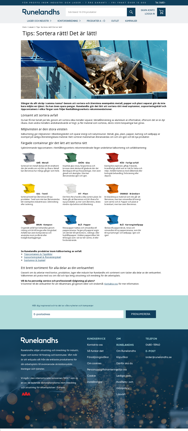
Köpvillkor (122, 357)
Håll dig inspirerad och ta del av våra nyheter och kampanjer (62, 305)
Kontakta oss (111, 283)
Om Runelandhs (126, 351)
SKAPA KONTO (148, 10)
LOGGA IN (150, 13)
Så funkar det (95, 351)
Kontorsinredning (68, 21)
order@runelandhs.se (159, 357)
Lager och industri (38, 21)
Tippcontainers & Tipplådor (38, 254)
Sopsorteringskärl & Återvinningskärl (42, 257)
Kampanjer (131, 21)
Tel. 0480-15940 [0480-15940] (160, 3)
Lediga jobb (123, 375)
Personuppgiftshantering (102, 369)
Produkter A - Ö (96, 21)
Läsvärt (120, 394)
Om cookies (94, 363)
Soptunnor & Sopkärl (34, 260)
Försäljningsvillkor (98, 357)
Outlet (115, 21)
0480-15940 (153, 344)
